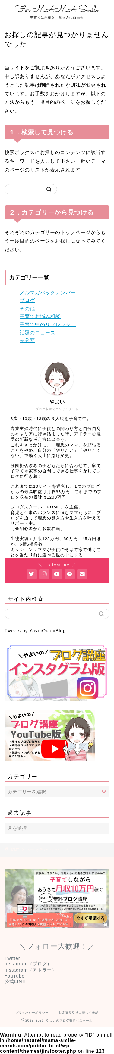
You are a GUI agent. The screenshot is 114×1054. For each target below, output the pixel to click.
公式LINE (15, 981)
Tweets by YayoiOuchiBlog (35, 630)
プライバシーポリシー (32, 1012)
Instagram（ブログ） (28, 963)
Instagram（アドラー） (31, 969)
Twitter (12, 958)
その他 (27, 308)
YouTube (15, 975)
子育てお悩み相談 (40, 316)
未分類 (27, 340)
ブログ (27, 300)
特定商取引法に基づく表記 (79, 1012)
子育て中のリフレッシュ (48, 324)
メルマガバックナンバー (48, 292)
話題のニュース (37, 332)
